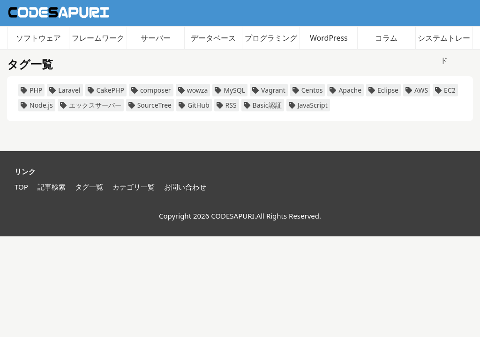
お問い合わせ (185, 186)
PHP (31, 90)
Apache (345, 90)
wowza (193, 90)
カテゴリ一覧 (133, 186)
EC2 (445, 90)
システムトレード (444, 41)
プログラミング (271, 38)
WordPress (329, 38)
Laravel (64, 90)
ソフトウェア (38, 38)
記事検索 (52, 186)
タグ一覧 (89, 186)
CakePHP (106, 90)
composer (151, 90)
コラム (386, 38)
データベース (213, 38)
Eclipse (383, 90)
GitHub (194, 105)
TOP (21, 186)
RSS (227, 105)
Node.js (37, 105)
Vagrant (268, 90)
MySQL (230, 90)
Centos (307, 90)
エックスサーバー (90, 105)
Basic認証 (263, 105)
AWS (416, 90)
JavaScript (308, 105)
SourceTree (150, 105)
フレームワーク (98, 38)
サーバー (156, 38)
